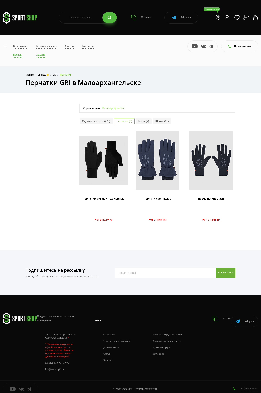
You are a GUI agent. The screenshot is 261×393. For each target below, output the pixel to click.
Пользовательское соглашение (174, 336)
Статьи (69, 46)
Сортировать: (91, 108)
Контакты (88, 46)
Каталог (141, 17)
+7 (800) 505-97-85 (248, 383)
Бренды (17, 54)
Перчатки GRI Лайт (211, 198)
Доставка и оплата (46, 46)
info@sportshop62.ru (56, 364)
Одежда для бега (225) (96, 121)
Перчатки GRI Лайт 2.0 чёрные (103, 198)
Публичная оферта (168, 342)
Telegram (181, 17)
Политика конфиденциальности (175, 330)
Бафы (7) (143, 121)
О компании (20, 46)
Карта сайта (164, 349)
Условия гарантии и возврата (119, 336)
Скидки (40, 54)
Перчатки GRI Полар (157, 198)
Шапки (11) (162, 121)
